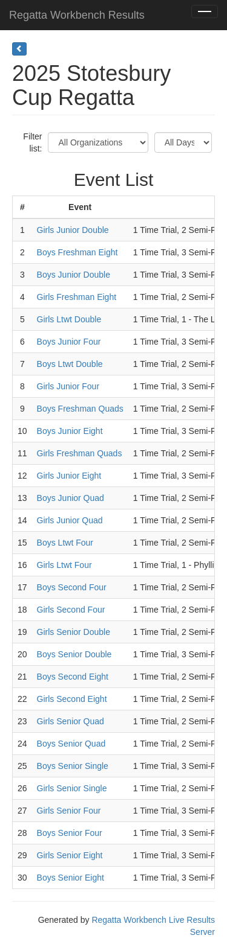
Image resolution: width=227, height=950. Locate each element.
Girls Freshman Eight (76, 297)
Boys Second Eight (72, 676)
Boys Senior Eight (70, 877)
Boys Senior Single (72, 766)
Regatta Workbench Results (77, 15)
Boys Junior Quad (70, 498)
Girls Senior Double (73, 632)
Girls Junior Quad (70, 520)
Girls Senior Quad (70, 721)
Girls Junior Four (68, 386)
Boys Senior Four (69, 833)
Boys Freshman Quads (80, 408)
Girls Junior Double (73, 230)
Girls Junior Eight (69, 475)
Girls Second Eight (72, 699)
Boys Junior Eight (70, 431)
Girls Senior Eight (70, 855)
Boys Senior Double (74, 654)
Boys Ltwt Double (70, 364)
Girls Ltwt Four (64, 565)
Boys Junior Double (73, 274)
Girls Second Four (71, 609)
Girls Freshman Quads (79, 453)
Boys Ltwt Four (65, 542)
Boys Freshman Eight (77, 252)
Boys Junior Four (69, 341)
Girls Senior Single (72, 788)
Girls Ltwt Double (69, 319)
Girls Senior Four (69, 810)
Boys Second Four (72, 587)
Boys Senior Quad (71, 743)
